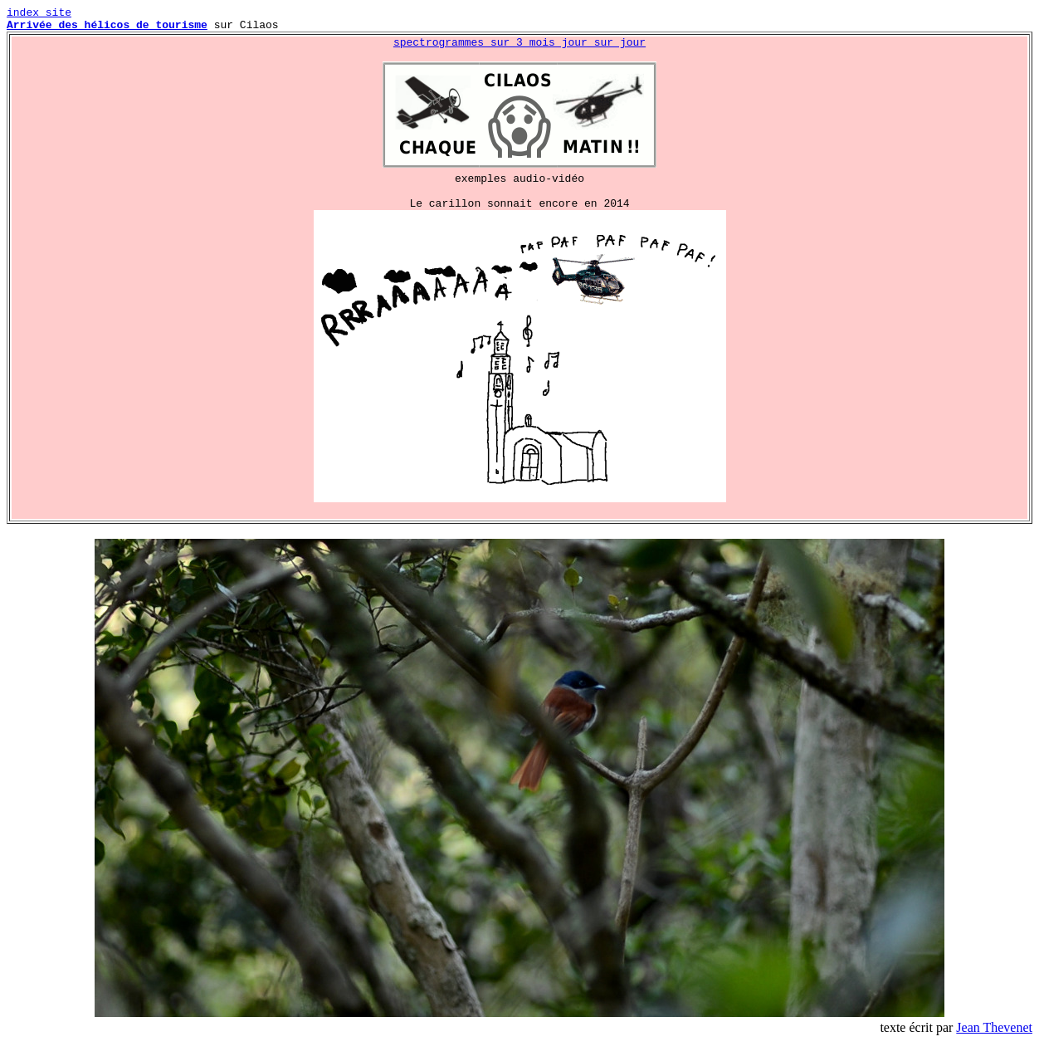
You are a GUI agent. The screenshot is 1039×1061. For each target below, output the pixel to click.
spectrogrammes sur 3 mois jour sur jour (519, 49)
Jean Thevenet (994, 1046)
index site (39, 14)
